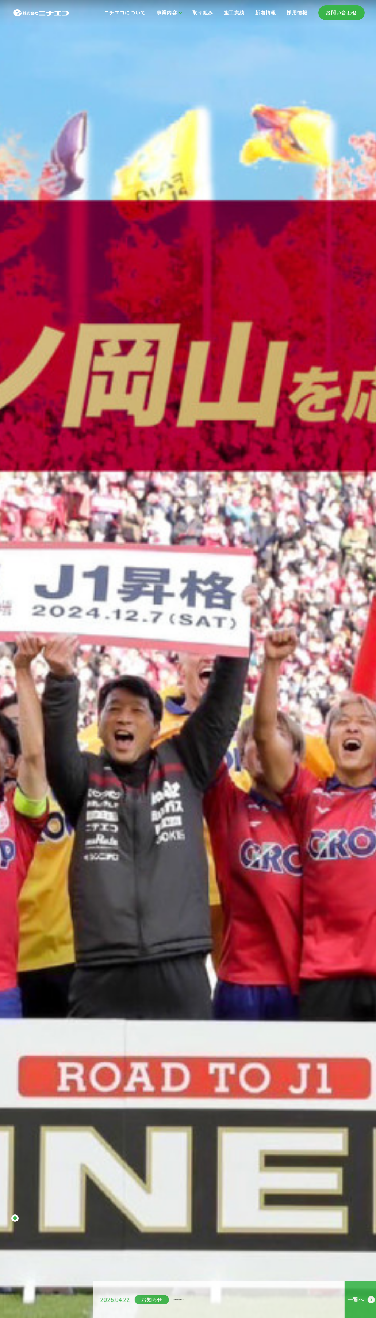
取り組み (202, 12)
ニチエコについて (125, 12)
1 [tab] (15, 1218)
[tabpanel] (188, 659)
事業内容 (167, 12)
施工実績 (234, 12)
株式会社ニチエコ (50, 13)
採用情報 (297, 12)
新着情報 (265, 12)
